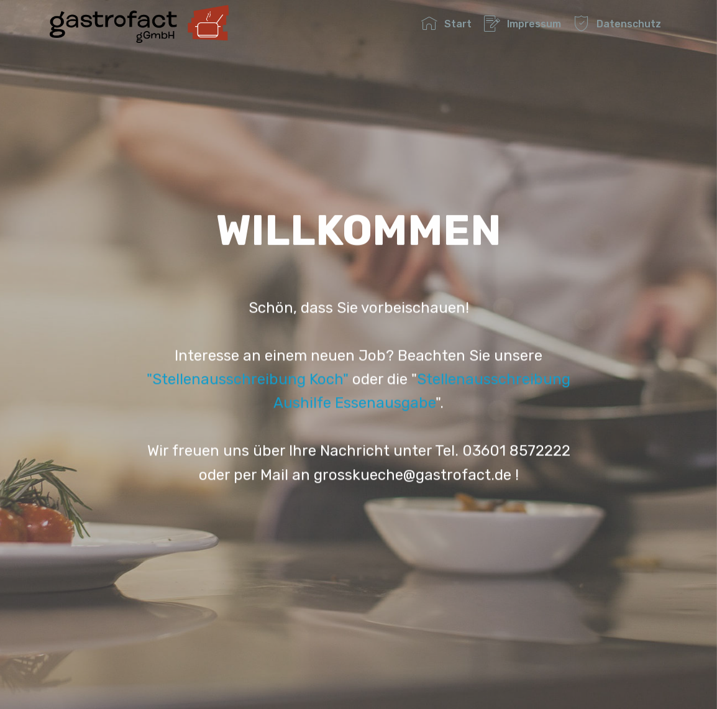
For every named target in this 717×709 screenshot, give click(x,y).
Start (446, 24)
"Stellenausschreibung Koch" (248, 387)
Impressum (522, 24)
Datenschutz (616, 24)
